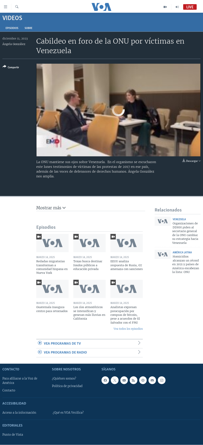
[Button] (11, 68)
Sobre (28, 28)
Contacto (8, 390)
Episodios (12, 28)
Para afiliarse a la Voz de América (19, 381)
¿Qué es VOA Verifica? (68, 412)
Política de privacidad (67, 386)
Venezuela (179, 219)
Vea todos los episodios (128, 329)
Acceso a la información (19, 412)
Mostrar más (51, 207)
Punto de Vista (12, 435)
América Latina (182, 252)
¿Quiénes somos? (64, 379)
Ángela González (13, 44)
